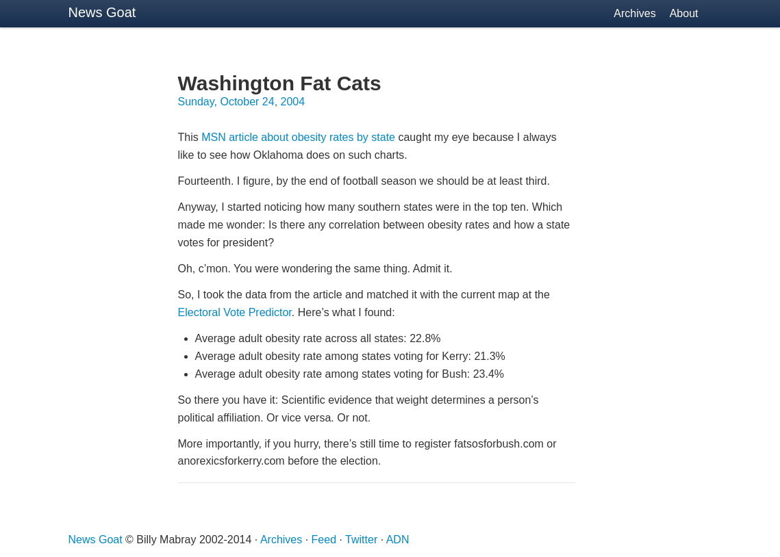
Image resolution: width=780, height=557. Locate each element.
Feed (324, 539)
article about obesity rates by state (298, 137)
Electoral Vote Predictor (235, 312)
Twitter (361, 539)
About (684, 13)
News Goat (102, 12)
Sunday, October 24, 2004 (241, 101)
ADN (398, 539)
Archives (634, 13)
